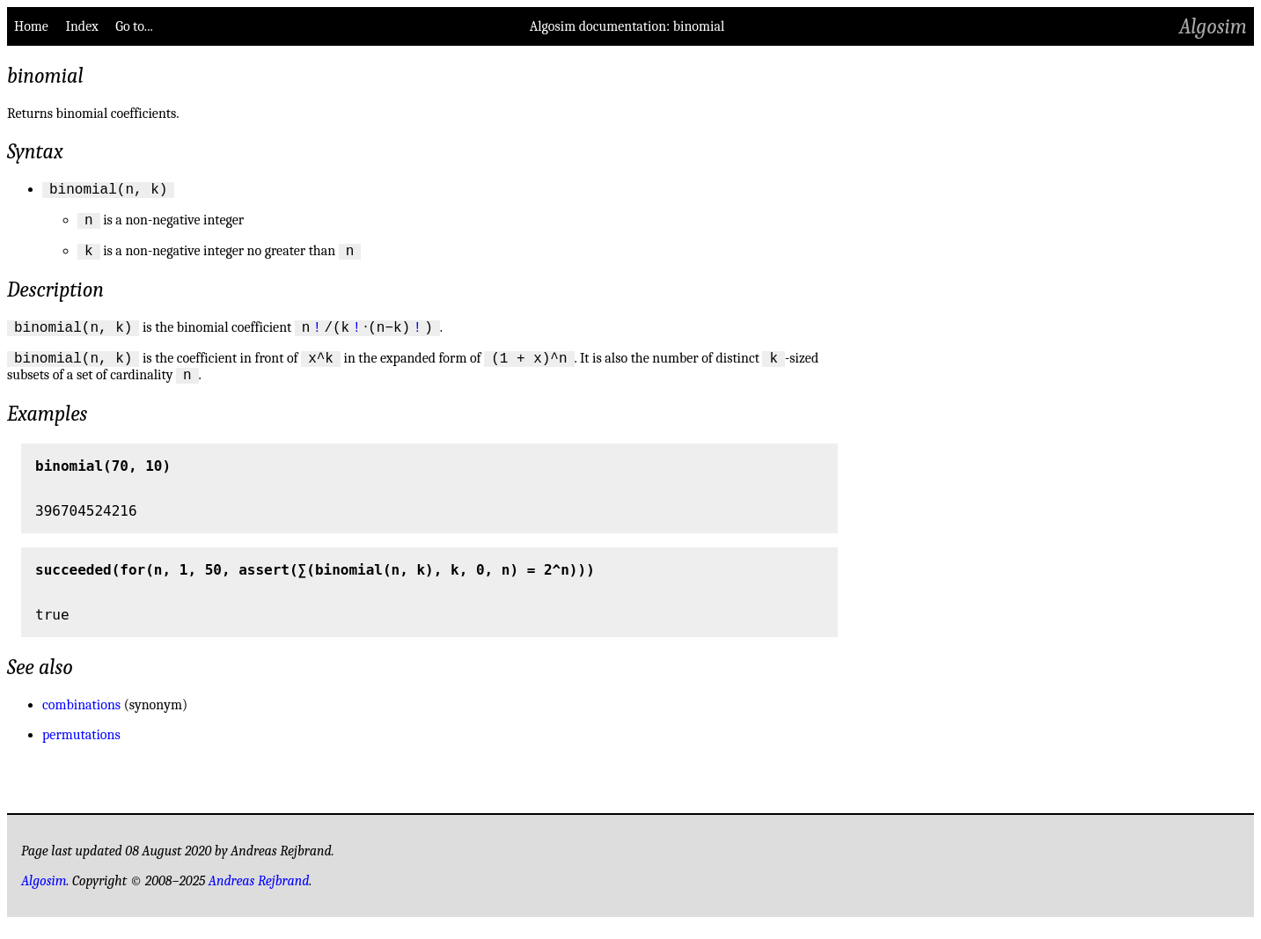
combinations (81, 720)
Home (31, 26)
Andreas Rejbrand (259, 896)
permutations (81, 750)
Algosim (1213, 26)
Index (81, 26)
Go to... (133, 26)
